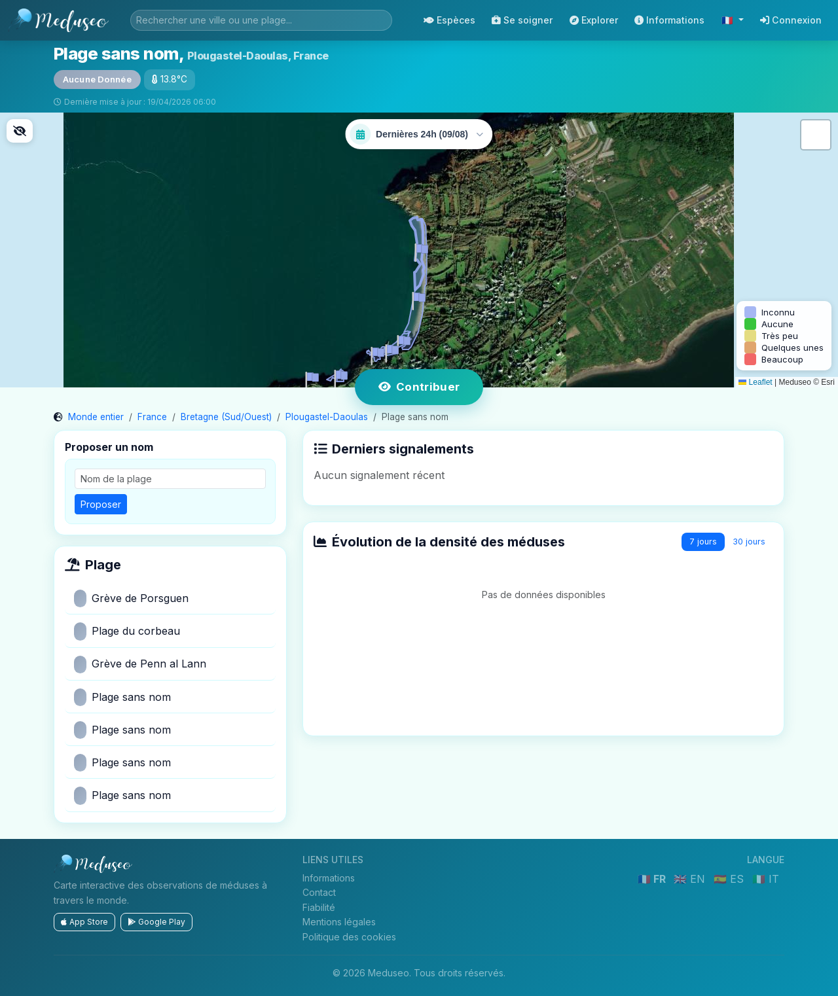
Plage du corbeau (127, 631)
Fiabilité (318, 907)
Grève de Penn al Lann (140, 664)
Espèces (449, 20)
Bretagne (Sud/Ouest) (226, 417)
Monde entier (96, 417)
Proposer (101, 504)
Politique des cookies (349, 936)
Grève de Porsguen (131, 598)
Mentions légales (339, 921)
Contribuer (419, 386)
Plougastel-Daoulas (326, 417)
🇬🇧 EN (691, 878)
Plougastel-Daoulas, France (258, 55)
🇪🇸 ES (730, 878)
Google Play (156, 922)
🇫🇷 (728, 20)
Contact (319, 892)
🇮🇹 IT (765, 878)
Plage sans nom (122, 697)
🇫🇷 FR (653, 878)
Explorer (594, 20)
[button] (389, 350)
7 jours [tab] (703, 541)
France (152, 417)
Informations (669, 20)
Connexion (791, 20)
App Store (84, 922)
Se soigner (522, 20)
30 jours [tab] (749, 541)
